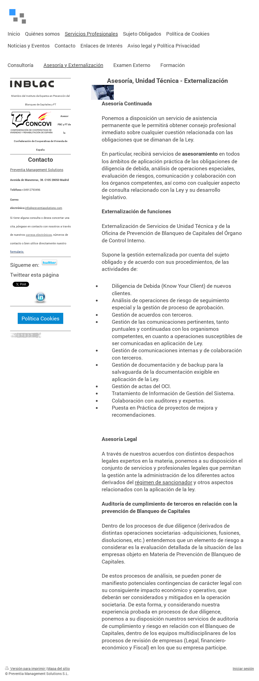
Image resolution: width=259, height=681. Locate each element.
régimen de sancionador (163, 482)
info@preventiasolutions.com (43, 208)
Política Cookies (40, 318)
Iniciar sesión (243, 668)
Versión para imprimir (25, 668)
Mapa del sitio (58, 668)
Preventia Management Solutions (36, 169)
